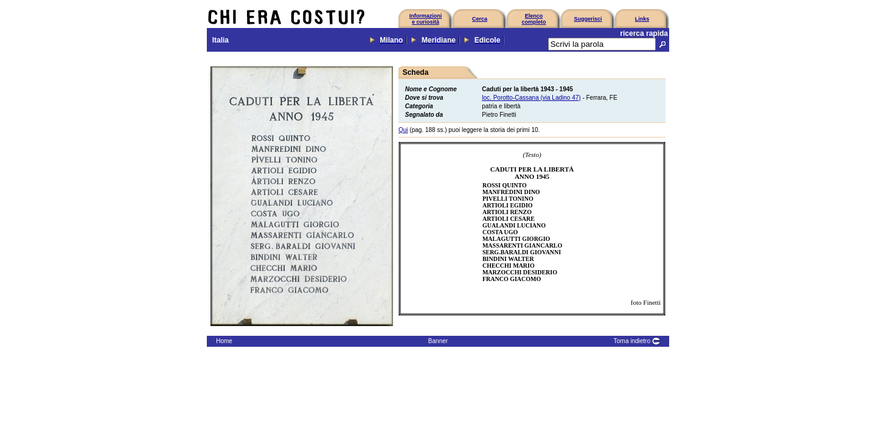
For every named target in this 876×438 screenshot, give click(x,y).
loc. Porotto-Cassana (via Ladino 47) (531, 97)
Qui (403, 130)
